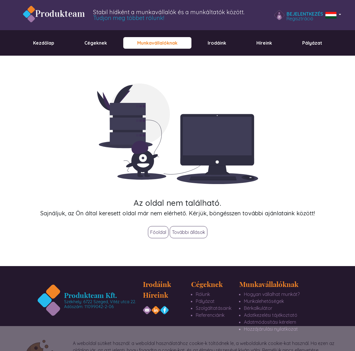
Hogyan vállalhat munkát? (272, 294)
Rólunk (203, 294)
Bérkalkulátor (258, 308)
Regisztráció (300, 18)
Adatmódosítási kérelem (270, 322)
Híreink (155, 294)
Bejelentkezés (305, 14)
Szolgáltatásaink (213, 308)
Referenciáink (210, 315)
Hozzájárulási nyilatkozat (271, 329)
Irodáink (157, 284)
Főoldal (158, 232)
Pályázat (205, 301)
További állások (188, 232)
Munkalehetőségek (264, 301)
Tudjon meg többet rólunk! (128, 18)
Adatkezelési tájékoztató (270, 315)
